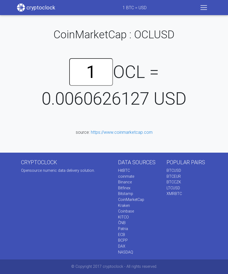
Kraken (124, 205)
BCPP (123, 240)
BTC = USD (135, 7)
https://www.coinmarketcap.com (122, 132)
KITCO (123, 217)
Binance (125, 182)
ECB (121, 234)
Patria (123, 228)
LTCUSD (173, 188)
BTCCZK (174, 182)
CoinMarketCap (131, 199)
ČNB (122, 222)
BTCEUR (174, 176)
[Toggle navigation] (203, 7)
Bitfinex (124, 188)
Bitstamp (125, 193)
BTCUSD (174, 170)
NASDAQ (125, 252)
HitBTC (124, 170)
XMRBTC (174, 193)
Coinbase (126, 211)
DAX (121, 246)
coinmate (126, 176)
